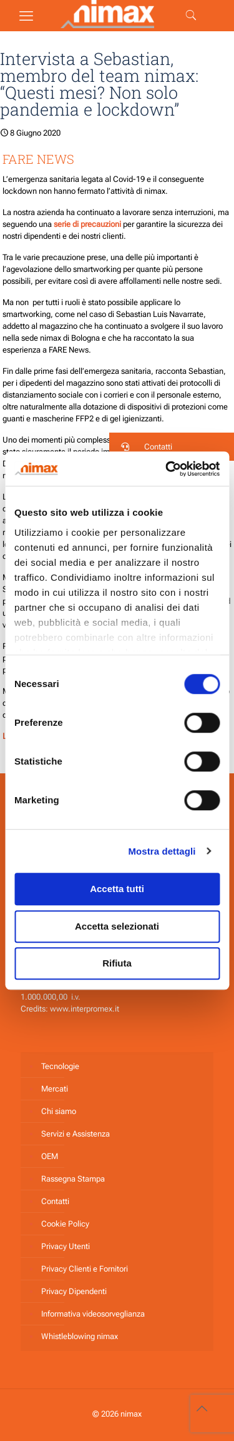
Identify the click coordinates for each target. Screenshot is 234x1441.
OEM (49, 1156)
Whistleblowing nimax (79, 1336)
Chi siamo (58, 1111)
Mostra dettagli (161, 851)
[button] (171, 447)
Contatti (55, 1201)
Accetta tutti (117, 888)
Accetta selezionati (117, 926)
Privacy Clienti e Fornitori (84, 1268)
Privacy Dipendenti (74, 1291)
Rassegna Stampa (73, 1178)
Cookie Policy (65, 1223)
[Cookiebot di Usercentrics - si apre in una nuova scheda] (167, 469)
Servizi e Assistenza (75, 1133)
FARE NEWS (38, 159)
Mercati (54, 1088)
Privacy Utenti (65, 1246)
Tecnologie (60, 1066)
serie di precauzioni (88, 224)
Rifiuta (117, 963)
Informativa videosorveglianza (93, 1313)
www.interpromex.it (84, 1008)
